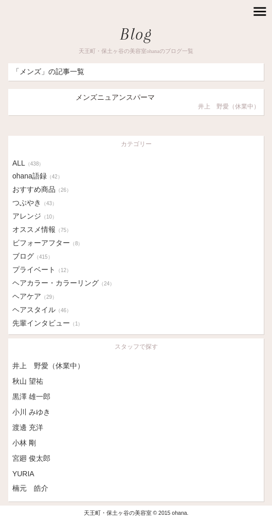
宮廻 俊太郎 (31, 458)
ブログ (32, 256)
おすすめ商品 (41, 189)
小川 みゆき (31, 412)
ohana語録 (37, 176)
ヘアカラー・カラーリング (63, 283)
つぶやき (34, 203)
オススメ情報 (41, 229)
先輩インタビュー (47, 323)
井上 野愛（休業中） (48, 366)
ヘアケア (34, 296)
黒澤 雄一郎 (31, 396)
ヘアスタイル (41, 310)
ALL (28, 163)
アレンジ (34, 216)
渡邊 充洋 (27, 427)
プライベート (41, 269)
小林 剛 (24, 443)
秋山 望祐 (27, 381)
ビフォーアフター (47, 243)
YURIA (23, 474)
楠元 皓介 (30, 488)
